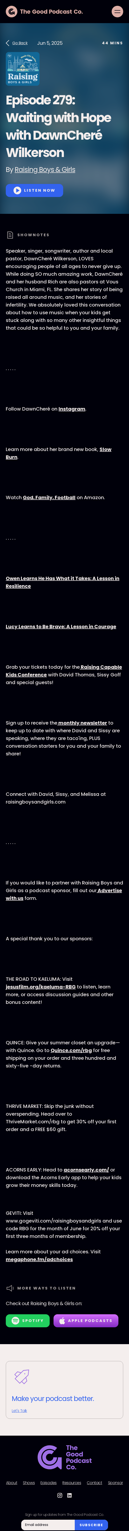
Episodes (49, 1483)
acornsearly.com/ (86, 1169)
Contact (94, 1483)
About (11, 1483)
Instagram (72, 409)
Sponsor (115, 1483)
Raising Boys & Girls (45, 169)
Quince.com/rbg (71, 1050)
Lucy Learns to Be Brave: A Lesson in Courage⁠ (61, 626)
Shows (29, 1483)
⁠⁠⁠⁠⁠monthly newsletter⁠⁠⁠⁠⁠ (82, 723)
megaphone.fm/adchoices (39, 1259)
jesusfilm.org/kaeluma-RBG (41, 986)
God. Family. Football (49, 497)
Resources (71, 1483)
